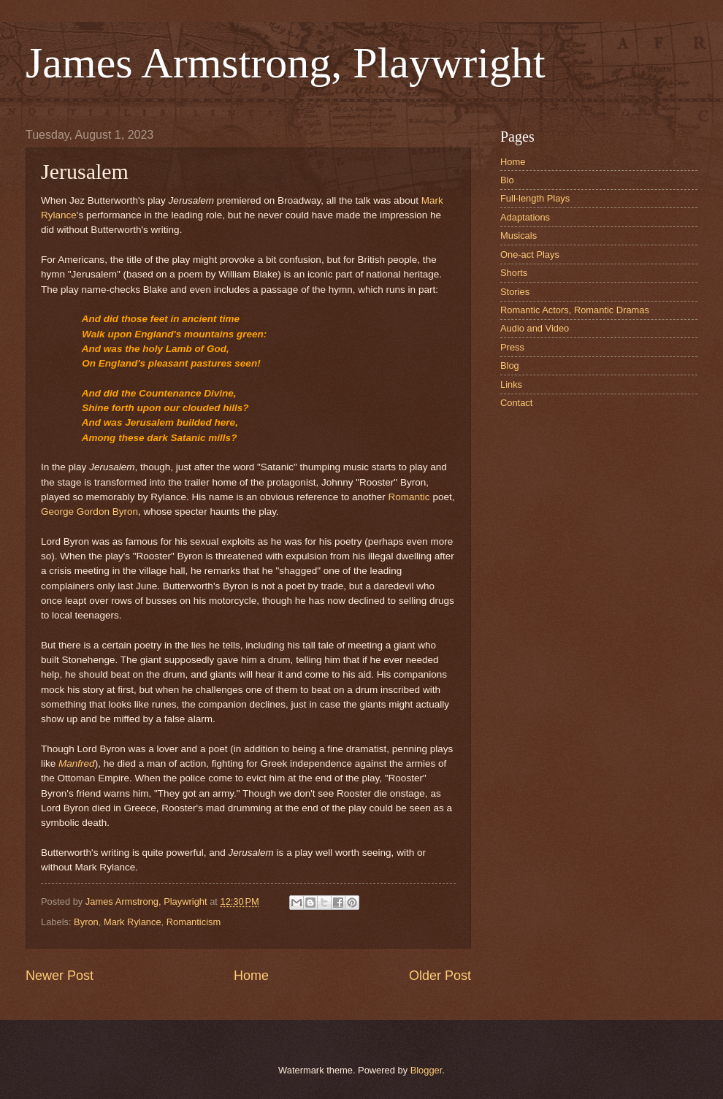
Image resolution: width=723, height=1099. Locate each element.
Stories (514, 291)
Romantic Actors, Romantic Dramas (574, 310)
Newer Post (59, 975)
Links (511, 384)
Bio (507, 180)
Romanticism (194, 921)
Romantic (409, 496)
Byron (86, 921)
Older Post (440, 975)
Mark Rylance (132, 921)
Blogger (426, 1070)
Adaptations (525, 217)
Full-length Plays (535, 198)
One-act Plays (529, 254)
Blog (509, 365)
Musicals (518, 235)
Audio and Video (534, 328)
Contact (516, 402)
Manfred (76, 763)
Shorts (513, 272)
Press (512, 347)
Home (251, 975)
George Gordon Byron (89, 511)
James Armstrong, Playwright (286, 63)
